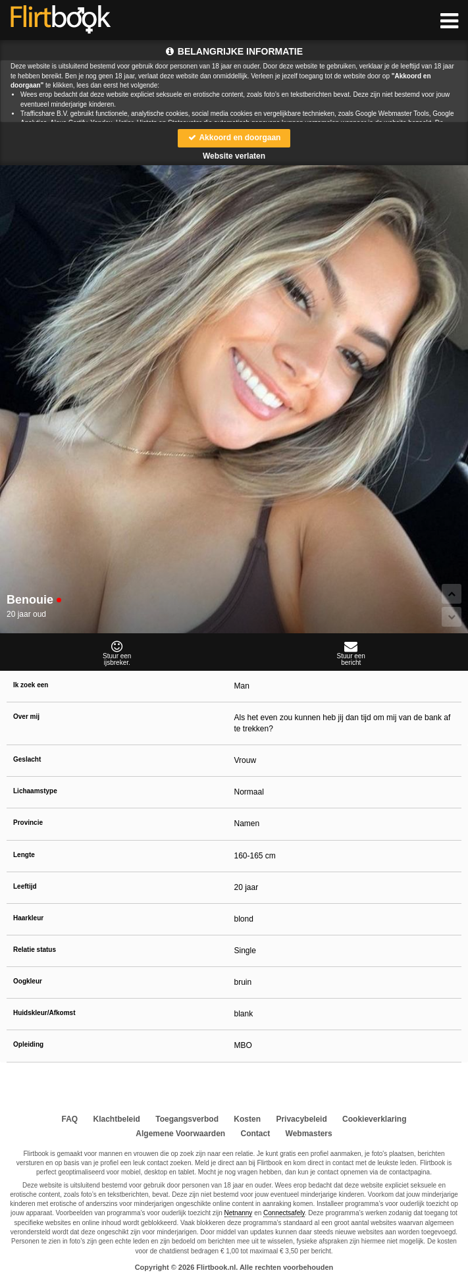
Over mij (26, 716)
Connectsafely (284, 1213)
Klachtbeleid (116, 1119)
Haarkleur (28, 918)
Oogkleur (27, 981)
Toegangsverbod (187, 1119)
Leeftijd (25, 886)
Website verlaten (234, 156)
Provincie (28, 822)
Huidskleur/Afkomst (44, 1012)
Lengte (24, 854)
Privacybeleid (301, 1119)
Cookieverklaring (374, 1119)
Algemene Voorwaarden (180, 1133)
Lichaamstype (35, 791)
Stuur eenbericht (351, 653)
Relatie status (34, 949)
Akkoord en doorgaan (234, 137)
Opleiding (28, 1044)
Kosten (247, 1119)
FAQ (70, 1119)
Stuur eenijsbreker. (117, 653)
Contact (256, 1133)
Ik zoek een (30, 685)
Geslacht (27, 759)
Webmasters (309, 1133)
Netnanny (238, 1213)
